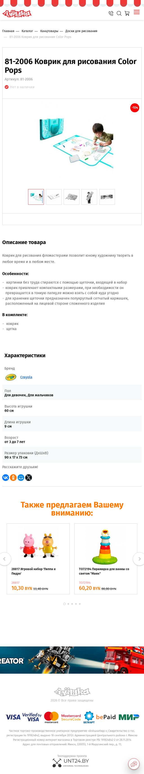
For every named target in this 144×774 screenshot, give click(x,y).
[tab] (36, 196)
